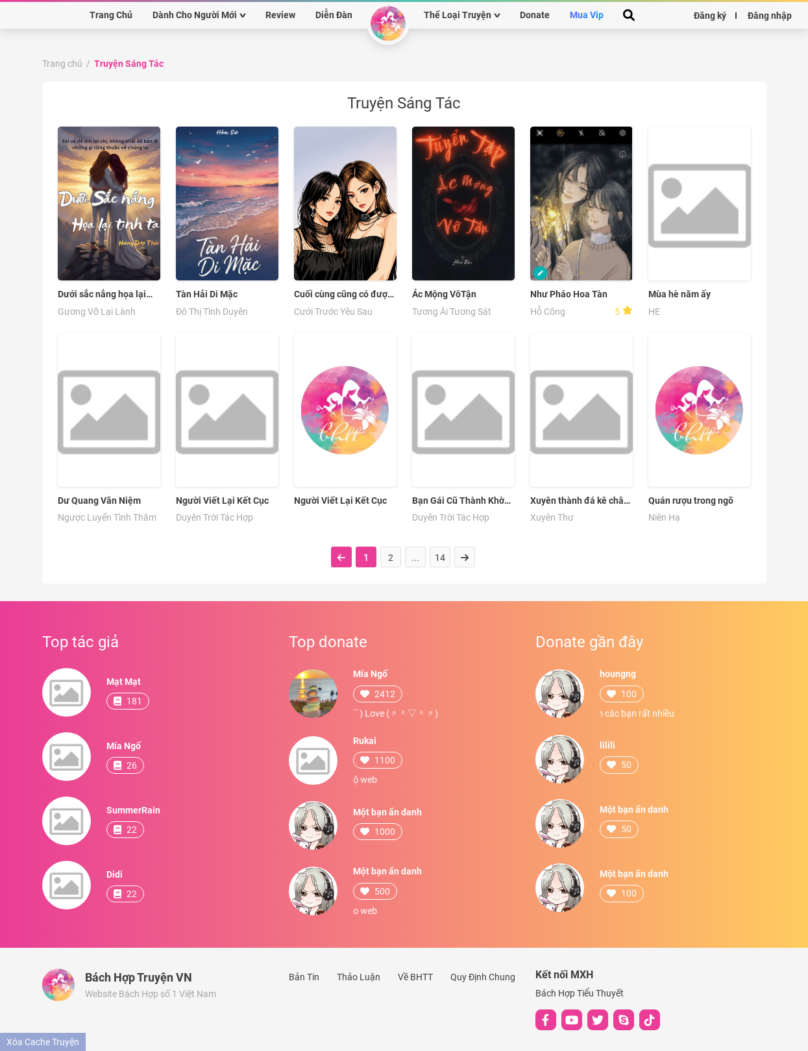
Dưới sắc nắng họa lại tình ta (102, 294)
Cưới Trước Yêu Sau (333, 311)
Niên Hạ (664, 517)
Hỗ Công (547, 311)
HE (654, 311)
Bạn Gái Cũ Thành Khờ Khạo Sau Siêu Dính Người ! (458, 500)
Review (280, 15)
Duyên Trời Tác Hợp (214, 517)
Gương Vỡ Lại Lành (97, 311)
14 (440, 557)
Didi (114, 874)
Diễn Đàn (333, 15)
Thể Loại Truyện (457, 15)
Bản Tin (304, 977)
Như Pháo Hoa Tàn (568, 294)
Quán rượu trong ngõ (690, 500)
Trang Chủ (111, 15)
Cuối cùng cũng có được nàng (343, 294)
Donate (535, 15)
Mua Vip (587, 15)
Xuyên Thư (552, 517)
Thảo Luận (358, 977)
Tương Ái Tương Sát (451, 311)
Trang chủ (62, 63)
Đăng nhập (770, 15)
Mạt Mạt (123, 681)
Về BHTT (415, 977)
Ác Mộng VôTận (444, 294)
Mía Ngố (123, 746)
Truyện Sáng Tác (129, 63)
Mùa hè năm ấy (679, 294)
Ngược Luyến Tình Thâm (107, 517)
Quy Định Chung (482, 977)
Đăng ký (710, 15)
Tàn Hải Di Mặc (207, 294)
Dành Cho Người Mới (195, 15)
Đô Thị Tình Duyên (212, 311)
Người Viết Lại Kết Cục (222, 500)
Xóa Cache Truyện (42, 1042)
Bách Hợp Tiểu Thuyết (579, 993)
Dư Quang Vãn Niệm (99, 500)
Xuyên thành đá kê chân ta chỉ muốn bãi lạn (579, 500)
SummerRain (133, 810)
